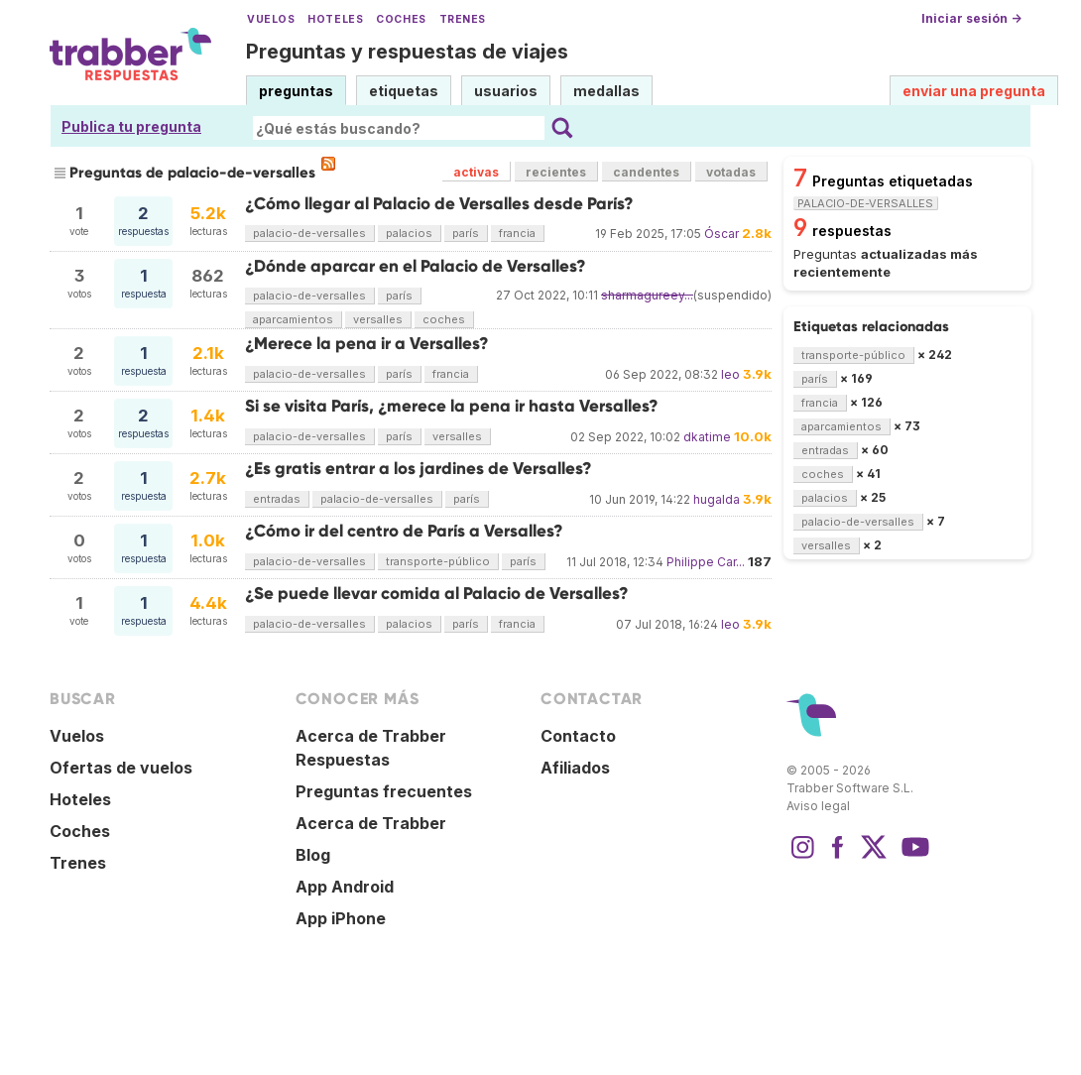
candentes (646, 172)
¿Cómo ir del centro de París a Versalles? (404, 531)
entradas (276, 499)
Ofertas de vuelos (121, 767)
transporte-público (438, 561)
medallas (606, 90)
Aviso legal (818, 805)
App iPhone (341, 918)
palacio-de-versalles (309, 233)
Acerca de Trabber (371, 823)
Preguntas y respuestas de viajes (407, 51)
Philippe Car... (705, 561)
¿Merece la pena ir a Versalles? (367, 343)
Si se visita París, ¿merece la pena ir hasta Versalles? (452, 406)
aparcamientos (293, 319)
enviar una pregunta (973, 90)
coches (443, 319)
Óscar (721, 233)
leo (730, 374)
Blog (313, 855)
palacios (409, 233)
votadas (731, 172)
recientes (556, 172)
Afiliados (575, 767)
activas (476, 172)
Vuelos (271, 19)
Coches (400, 19)
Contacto (578, 736)
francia (517, 233)
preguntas (296, 90)
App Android (345, 886)
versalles (378, 319)
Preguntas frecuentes (384, 791)
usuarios (506, 90)
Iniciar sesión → (971, 18)
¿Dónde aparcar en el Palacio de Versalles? (415, 266)
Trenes (462, 19)
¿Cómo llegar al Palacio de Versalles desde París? (439, 203)
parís (465, 233)
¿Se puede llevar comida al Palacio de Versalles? (437, 593)
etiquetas (403, 90)
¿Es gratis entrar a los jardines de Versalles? (418, 468)
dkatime (707, 436)
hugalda (716, 499)
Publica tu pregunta (131, 126)
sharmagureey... (647, 295)
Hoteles (335, 19)
